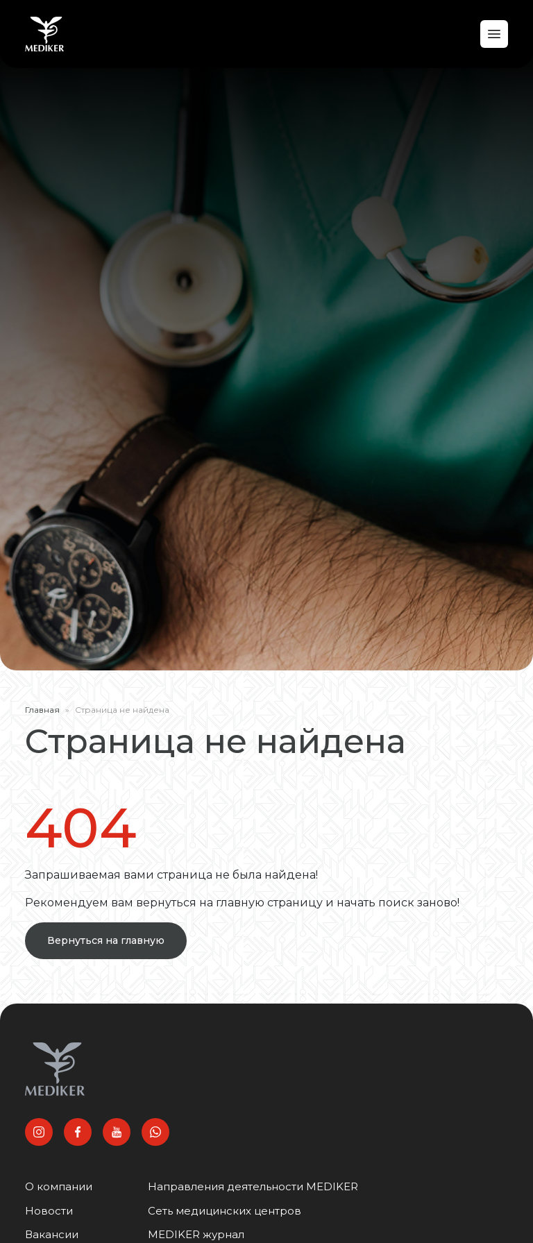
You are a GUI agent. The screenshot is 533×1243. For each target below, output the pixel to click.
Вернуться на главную (105, 940)
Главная (42, 709)
